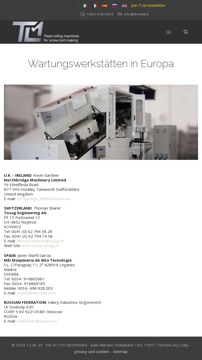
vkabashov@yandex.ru (37, 321)
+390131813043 (99, 14)
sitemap (120, 351)
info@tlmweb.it (136, 14)
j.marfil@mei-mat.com (36, 292)
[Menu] (168, 32)
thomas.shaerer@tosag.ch (40, 240)
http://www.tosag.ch (40, 245)
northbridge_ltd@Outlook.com (44, 198)
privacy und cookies (91, 351)
